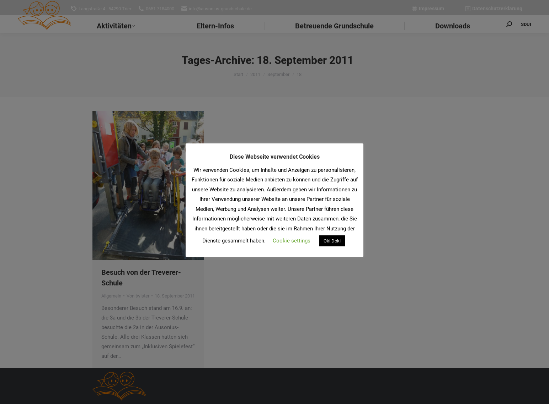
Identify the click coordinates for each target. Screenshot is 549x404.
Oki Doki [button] (332, 241)
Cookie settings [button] (291, 241)
